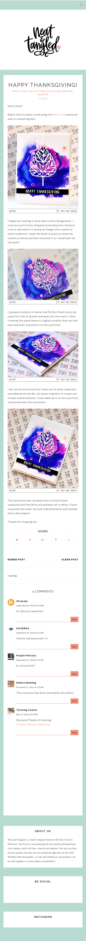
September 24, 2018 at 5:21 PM (30, 633)
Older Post (70, 559)
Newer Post (16, 559)
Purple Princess (26, 655)
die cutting (37, 91)
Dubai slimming (26, 682)
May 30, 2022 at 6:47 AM (27, 714)
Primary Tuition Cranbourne (33, 724)
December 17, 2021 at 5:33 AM (29, 687)
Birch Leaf (20, 91)
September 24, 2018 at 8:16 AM (30, 605)
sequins (43, 94)
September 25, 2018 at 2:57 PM (30, 660)
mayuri (68, 91)
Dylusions (54, 91)
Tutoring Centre (26, 709)
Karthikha (22, 628)
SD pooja (22, 601)
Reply (74, 619)
